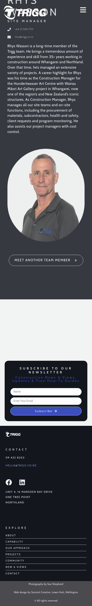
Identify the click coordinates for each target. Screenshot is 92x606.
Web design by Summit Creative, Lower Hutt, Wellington (46, 592)
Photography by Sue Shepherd (46, 584)
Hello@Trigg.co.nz (21, 465)
